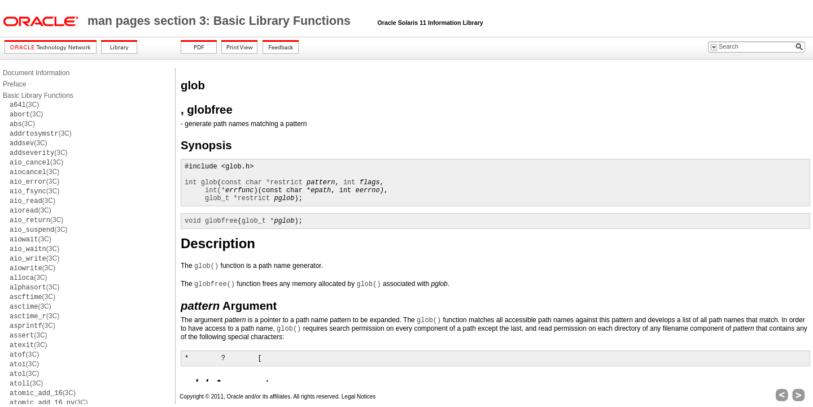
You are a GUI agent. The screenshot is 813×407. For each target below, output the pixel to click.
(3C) (24, 105)
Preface (14, 84)
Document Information (36, 73)
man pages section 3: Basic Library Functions (221, 21)
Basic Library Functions (38, 95)
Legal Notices (359, 396)
